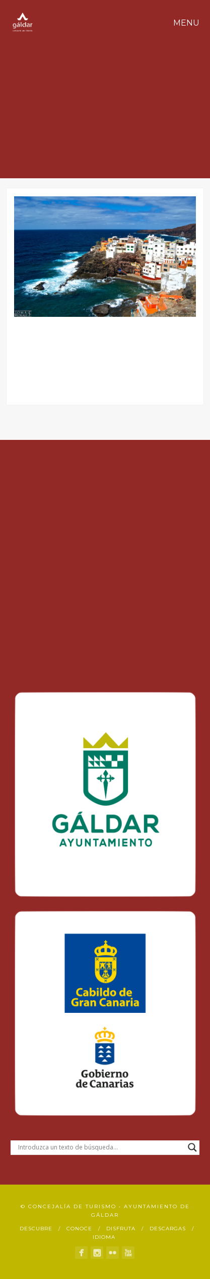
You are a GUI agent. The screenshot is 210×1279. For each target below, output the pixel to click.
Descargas (168, 1228)
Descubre (36, 1228)
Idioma (104, 1237)
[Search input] (100, 1147)
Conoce (79, 1228)
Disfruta (120, 1228)
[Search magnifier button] (192, 1147)
